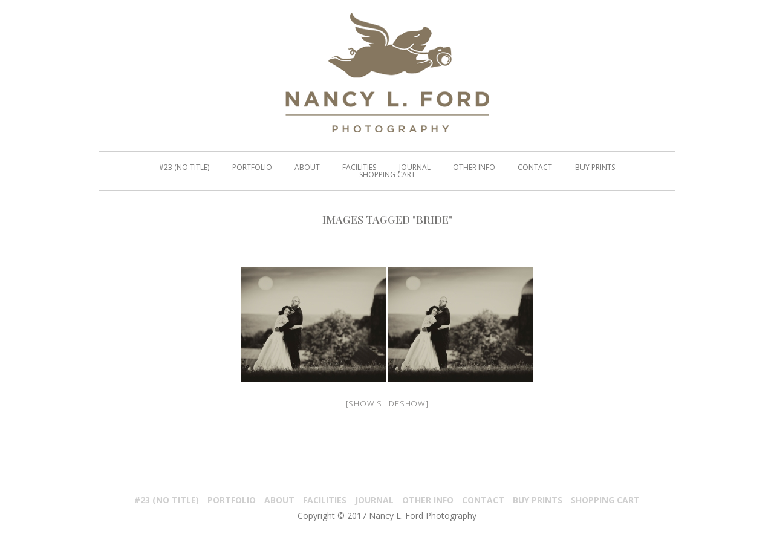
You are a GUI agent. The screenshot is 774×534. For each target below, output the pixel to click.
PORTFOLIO (231, 500)
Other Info (428, 500)
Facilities (324, 500)
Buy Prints (537, 500)
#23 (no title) (166, 500)
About (279, 500)
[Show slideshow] (387, 403)
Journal (374, 500)
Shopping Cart (605, 500)
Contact (483, 500)
